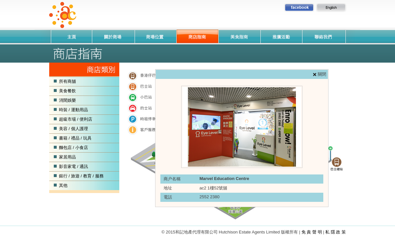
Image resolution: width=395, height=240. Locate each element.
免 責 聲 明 (311, 232)
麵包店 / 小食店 (73, 147)
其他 (63, 185)
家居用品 (67, 157)
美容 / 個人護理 (73, 128)
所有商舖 (67, 81)
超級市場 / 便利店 (75, 119)
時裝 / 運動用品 (73, 109)
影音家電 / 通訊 (73, 166)
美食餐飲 (67, 90)
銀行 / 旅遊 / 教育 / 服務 (81, 175)
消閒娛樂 (67, 100)
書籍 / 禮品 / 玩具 (75, 138)
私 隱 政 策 (335, 232)
